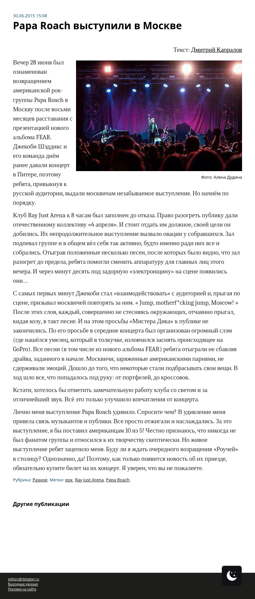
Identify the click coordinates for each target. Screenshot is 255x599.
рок (69, 480)
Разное (40, 480)
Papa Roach (117, 480)
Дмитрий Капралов (216, 49)
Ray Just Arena (89, 480)
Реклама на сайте (22, 589)
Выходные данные (23, 584)
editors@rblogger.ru (23, 579)
